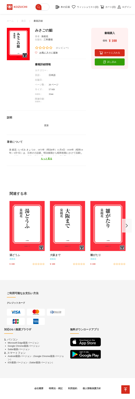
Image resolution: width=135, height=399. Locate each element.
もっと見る (46, 158)
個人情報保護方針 (92, 388)
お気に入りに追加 (46, 52)
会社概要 (38, 388)
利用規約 (72, 388)
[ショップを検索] (42, 7)
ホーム (10, 21)
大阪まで (55, 255)
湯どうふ (14, 255)
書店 (23, 21)
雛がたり (95, 255)
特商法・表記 (56, 388)
